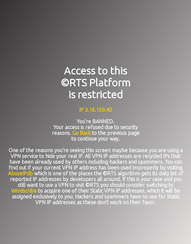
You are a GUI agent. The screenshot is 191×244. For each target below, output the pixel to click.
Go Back (81, 133)
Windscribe (24, 191)
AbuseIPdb (20, 173)
